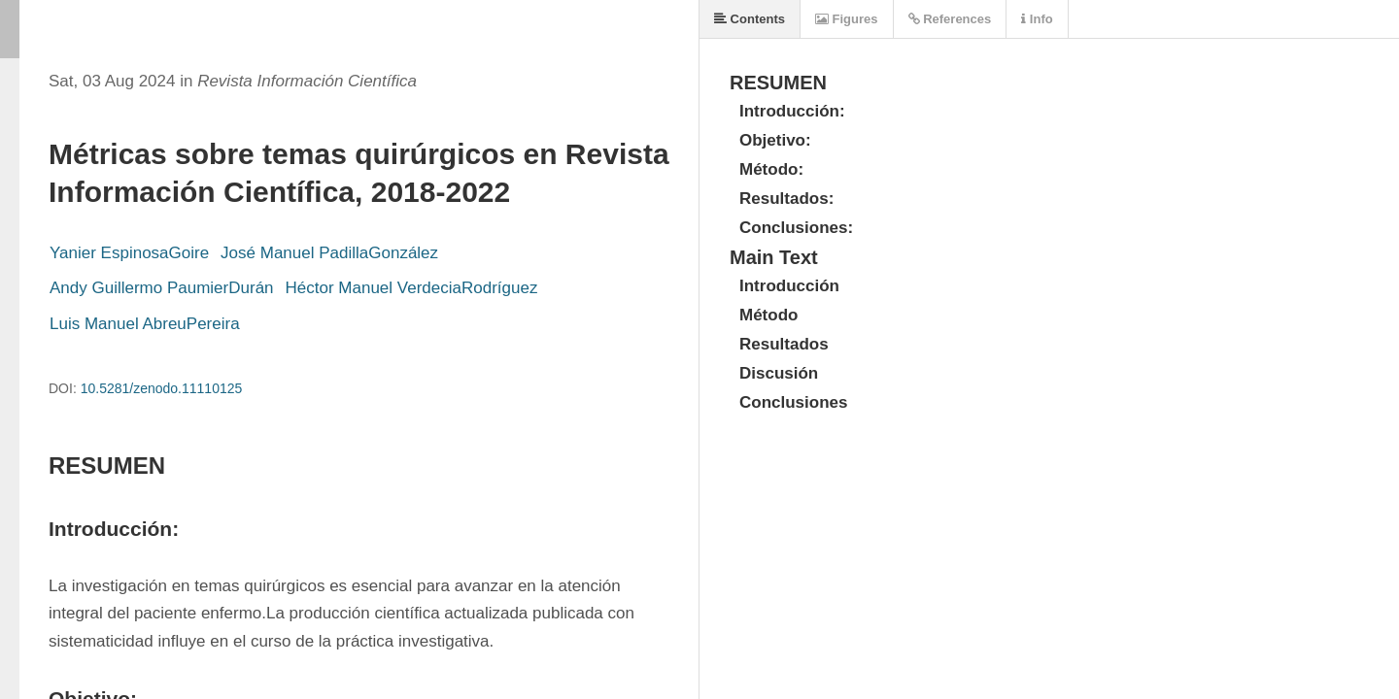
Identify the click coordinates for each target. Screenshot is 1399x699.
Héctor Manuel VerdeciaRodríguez (412, 288)
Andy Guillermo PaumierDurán (162, 288)
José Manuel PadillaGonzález (329, 253)
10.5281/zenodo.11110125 (162, 388)
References (950, 19)
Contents (749, 19)
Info (1036, 19)
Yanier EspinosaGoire (129, 253)
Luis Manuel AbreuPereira (145, 324)
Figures (846, 19)
